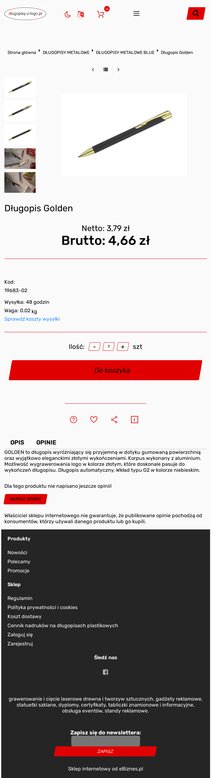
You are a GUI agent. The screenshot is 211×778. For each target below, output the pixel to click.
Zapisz (105, 751)
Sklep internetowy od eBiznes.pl (105, 769)
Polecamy (19, 562)
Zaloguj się (90, 13)
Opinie (46, 442)
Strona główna (22, 52)
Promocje (18, 571)
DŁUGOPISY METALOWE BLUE (125, 52)
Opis (17, 442)
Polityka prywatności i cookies (43, 607)
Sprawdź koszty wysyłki (32, 319)
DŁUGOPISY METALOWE (66, 52)
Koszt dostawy (25, 616)
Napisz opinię (25, 499)
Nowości (17, 552)
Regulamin (20, 598)
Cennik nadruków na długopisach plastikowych (63, 625)
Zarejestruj (20, 644)
